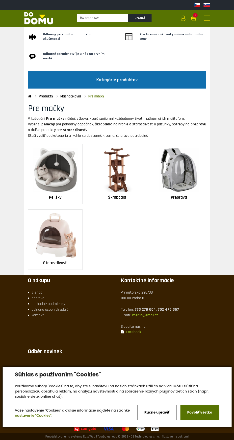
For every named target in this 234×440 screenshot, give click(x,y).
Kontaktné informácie (147, 280)
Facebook (131, 332)
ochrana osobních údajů (50, 309)
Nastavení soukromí (175, 437)
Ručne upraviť (156, 412)
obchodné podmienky (48, 303)
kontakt (37, 315)
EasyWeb (89, 437)
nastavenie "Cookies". (33, 415)
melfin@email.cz (145, 315)
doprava (37, 298)
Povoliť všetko (199, 412)
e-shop (36, 292)
